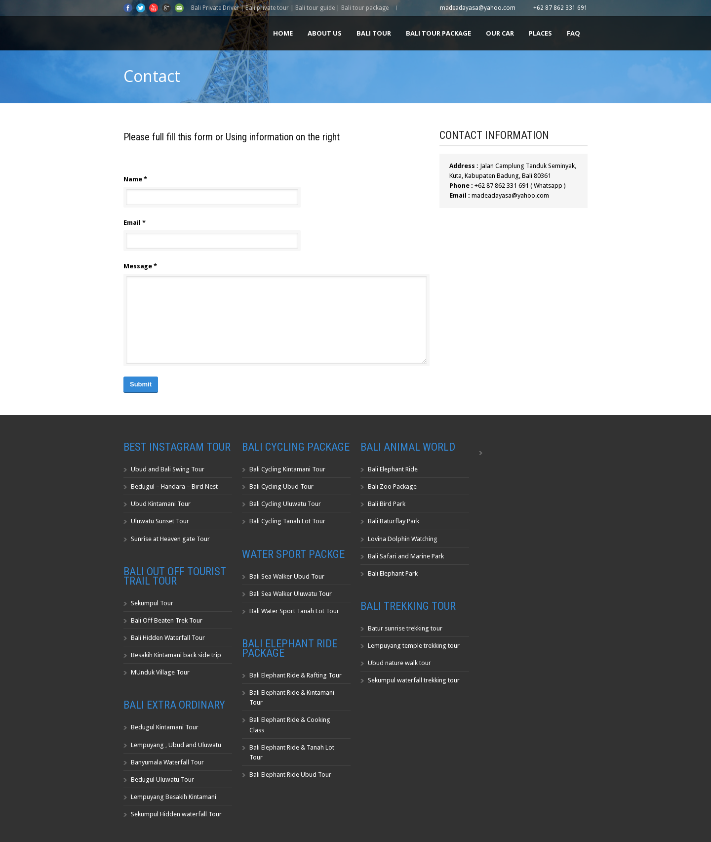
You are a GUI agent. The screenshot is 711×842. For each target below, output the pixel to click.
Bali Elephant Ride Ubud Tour (290, 774)
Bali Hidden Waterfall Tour (168, 637)
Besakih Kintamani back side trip (176, 655)
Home (283, 33)
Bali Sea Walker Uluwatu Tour (290, 593)
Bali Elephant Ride (393, 469)
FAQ (573, 33)
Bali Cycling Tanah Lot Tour (287, 521)
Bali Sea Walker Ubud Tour (286, 576)
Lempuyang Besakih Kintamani (173, 796)
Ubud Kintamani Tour (161, 503)
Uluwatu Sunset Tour (160, 521)
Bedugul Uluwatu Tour (162, 779)
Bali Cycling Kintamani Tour (287, 469)
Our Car (500, 33)
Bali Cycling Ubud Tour (281, 486)
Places (540, 33)
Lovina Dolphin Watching (402, 539)
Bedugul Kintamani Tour (164, 727)
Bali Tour (373, 33)
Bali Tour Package (438, 33)
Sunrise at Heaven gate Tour (170, 539)
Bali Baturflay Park (393, 521)
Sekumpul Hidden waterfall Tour (176, 814)
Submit (141, 384)
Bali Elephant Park (393, 573)
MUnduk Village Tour (160, 672)
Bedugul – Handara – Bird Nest (174, 486)
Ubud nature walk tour (399, 663)
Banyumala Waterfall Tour (167, 762)
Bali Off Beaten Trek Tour (166, 620)
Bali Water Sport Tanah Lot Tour (294, 611)
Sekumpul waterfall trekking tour (414, 680)
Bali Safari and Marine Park (406, 556)
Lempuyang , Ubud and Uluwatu (176, 745)
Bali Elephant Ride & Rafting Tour (295, 675)
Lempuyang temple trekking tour (414, 645)
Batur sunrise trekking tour (405, 628)
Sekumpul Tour (152, 603)
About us (325, 33)
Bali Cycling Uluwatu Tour (285, 503)
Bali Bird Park (386, 503)
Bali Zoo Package (392, 486)
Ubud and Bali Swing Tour (167, 469)
